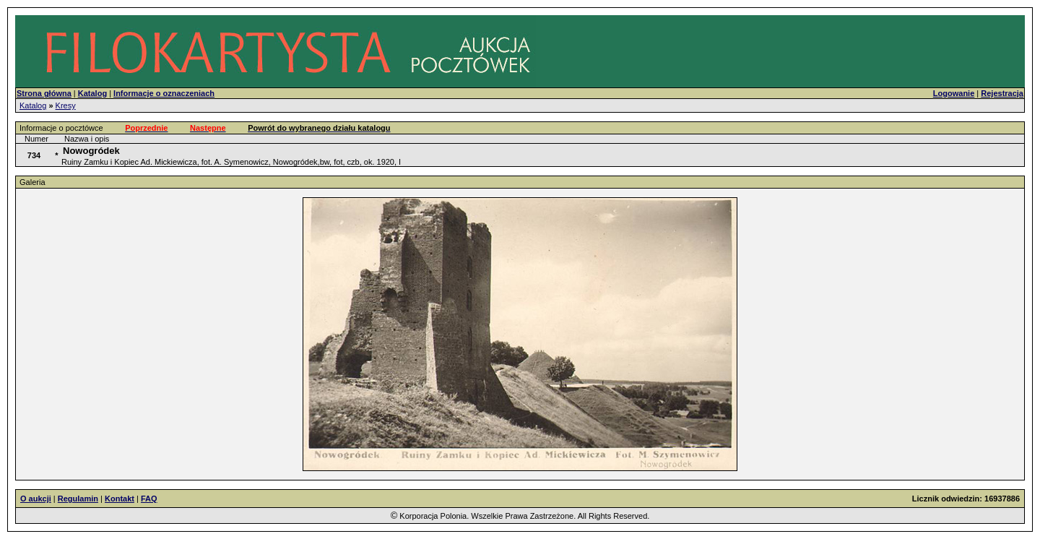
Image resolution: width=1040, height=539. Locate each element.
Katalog (33, 105)
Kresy (66, 105)
